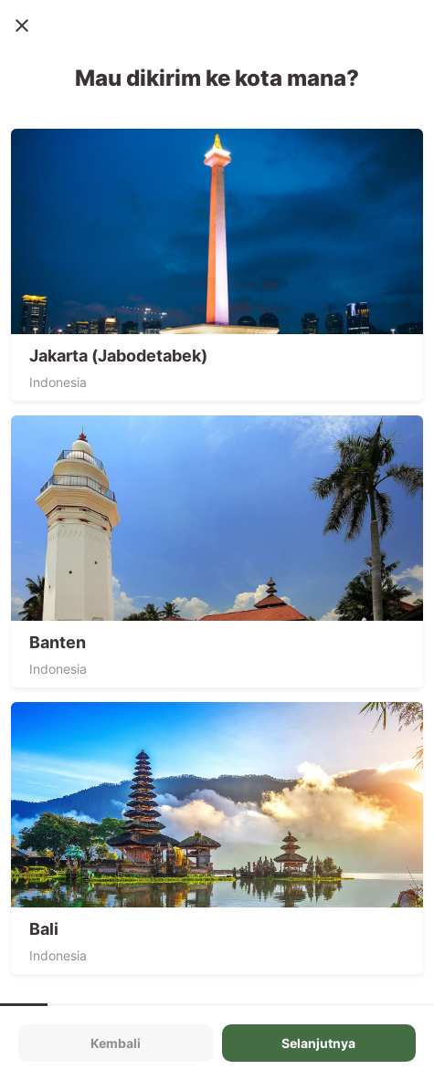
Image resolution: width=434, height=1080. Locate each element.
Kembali (115, 1043)
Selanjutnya (318, 1043)
